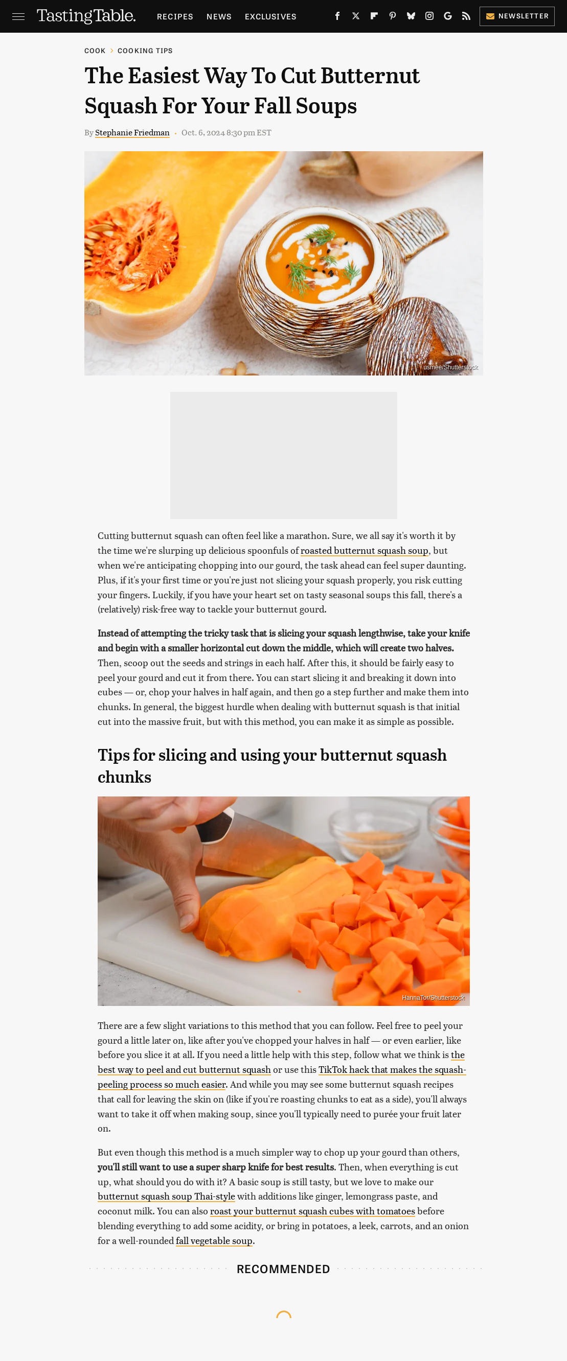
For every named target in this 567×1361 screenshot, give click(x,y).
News (219, 16)
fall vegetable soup (214, 1240)
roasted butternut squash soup (364, 550)
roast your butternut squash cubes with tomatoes (312, 1210)
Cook (95, 50)
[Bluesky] (411, 17)
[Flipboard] (374, 17)
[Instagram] (429, 17)
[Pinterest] (393, 17)
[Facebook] (337, 17)
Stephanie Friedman (132, 132)
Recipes (175, 16)
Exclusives (271, 16)
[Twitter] (356, 17)
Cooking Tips (145, 50)
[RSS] (466, 17)
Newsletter (517, 15)
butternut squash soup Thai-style (166, 1195)
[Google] (448, 17)
